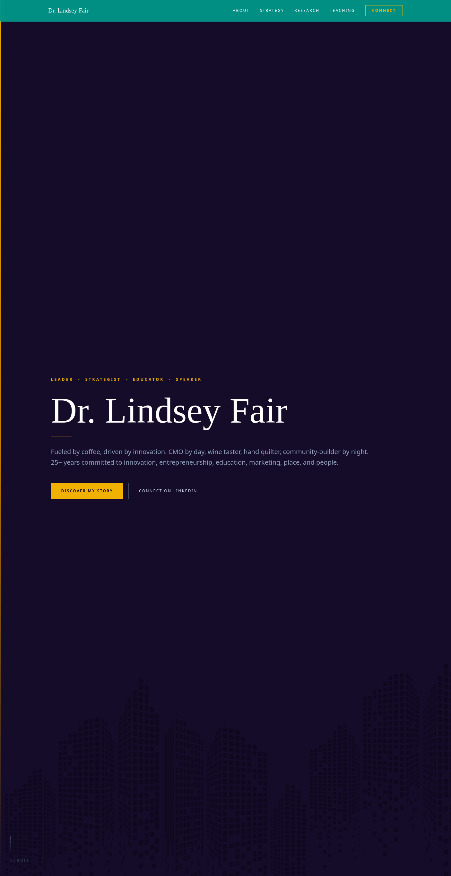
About (241, 10)
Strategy (272, 10)
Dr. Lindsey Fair (68, 10)
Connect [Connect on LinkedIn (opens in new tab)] (384, 10)
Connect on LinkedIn (168, 491)
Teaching (342, 10)
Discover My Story (87, 491)
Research (306, 10)
